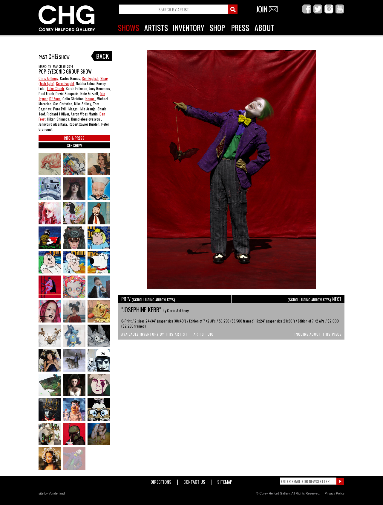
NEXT (314, 299)
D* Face (55, 98)
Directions (161, 481)
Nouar (90, 98)
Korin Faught (65, 83)
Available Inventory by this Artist (154, 334)
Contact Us (194, 481)
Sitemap (224, 481)
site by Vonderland (52, 493)
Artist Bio (204, 334)
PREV (148, 299)
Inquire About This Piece (318, 334)
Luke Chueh (55, 88)
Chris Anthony (48, 78)
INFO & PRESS (74, 138)
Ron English (90, 78)
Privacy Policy (334, 493)
